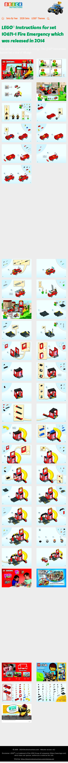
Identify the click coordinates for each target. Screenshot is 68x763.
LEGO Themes (38, 18)
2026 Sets (24, 18)
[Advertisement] (34, 223)
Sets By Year (12, 18)
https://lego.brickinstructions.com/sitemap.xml (37, 759)
